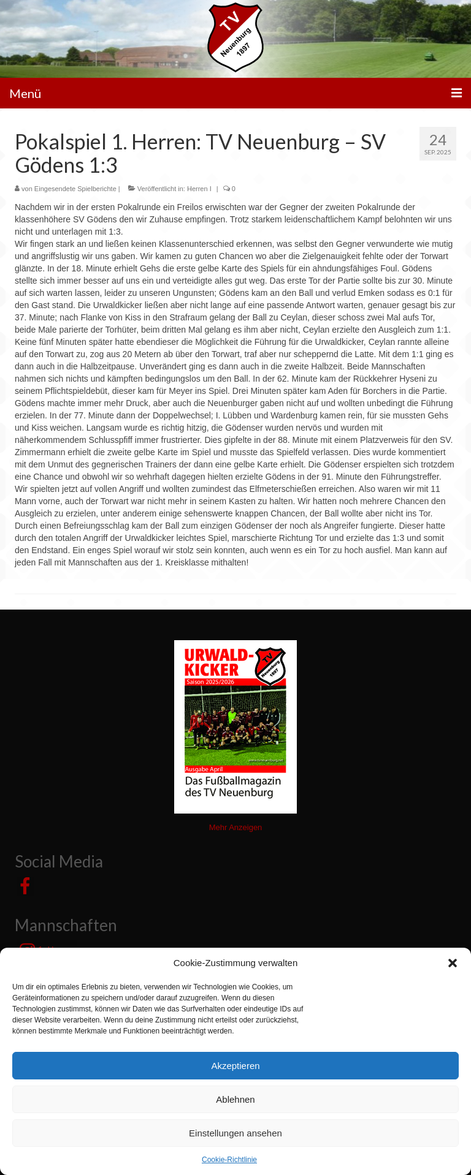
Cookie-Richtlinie (229, 1159)
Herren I (199, 188)
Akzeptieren (235, 1065)
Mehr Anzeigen (235, 827)
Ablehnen (235, 1099)
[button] (452, 963)
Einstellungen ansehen (235, 1133)
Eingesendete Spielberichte (75, 188)
